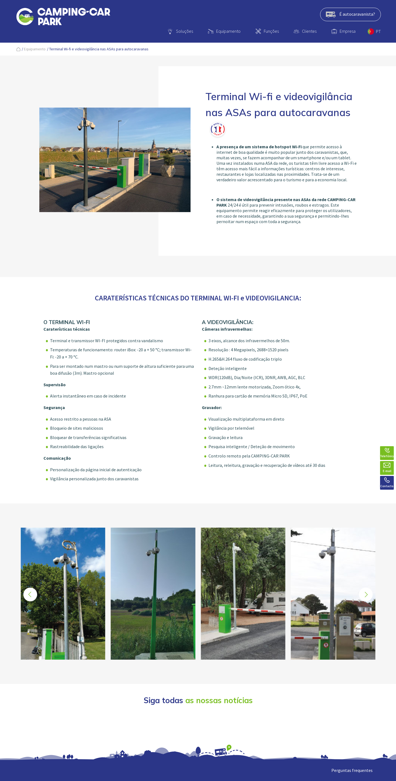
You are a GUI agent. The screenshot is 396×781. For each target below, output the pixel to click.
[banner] (63, 18)
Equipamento (228, 31)
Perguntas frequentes (352, 770)
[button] (366, 594)
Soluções (184, 31)
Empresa (348, 31)
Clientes (309, 31)
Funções (271, 31)
